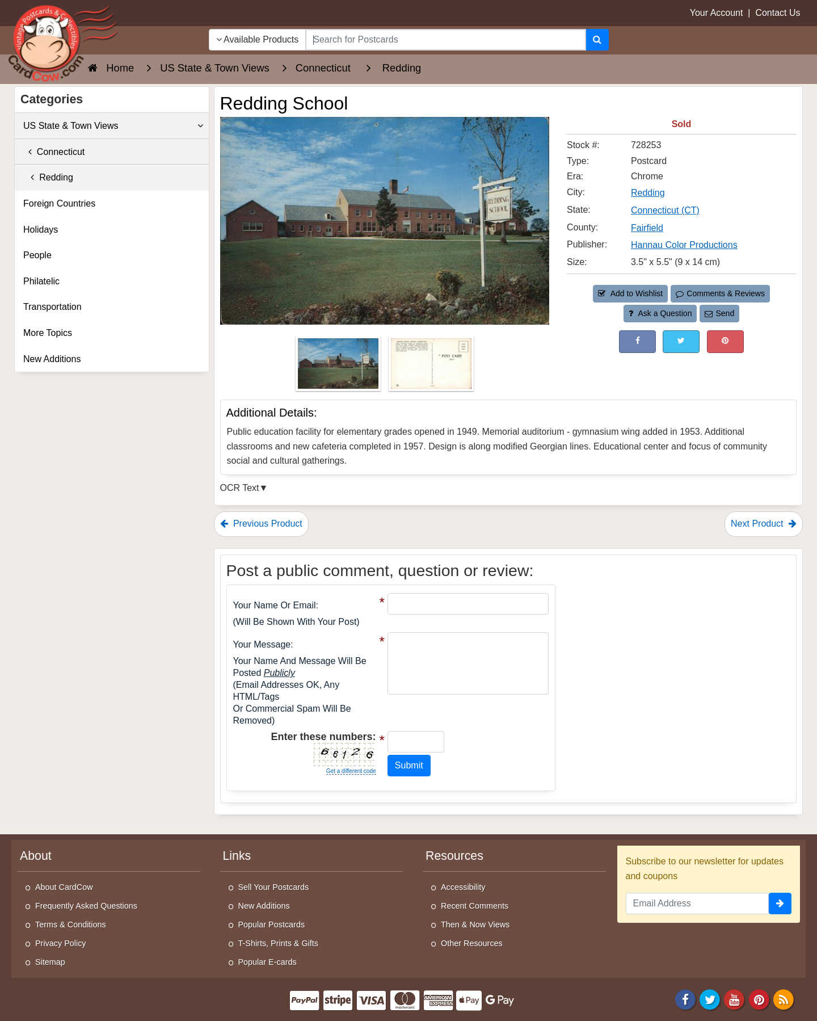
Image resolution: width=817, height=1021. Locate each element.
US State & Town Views (113, 126)
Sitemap (50, 962)
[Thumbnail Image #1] (339, 367)
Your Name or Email (274, 605)
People (37, 255)
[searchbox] (445, 40)
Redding (48, 177)
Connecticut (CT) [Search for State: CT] (665, 210)
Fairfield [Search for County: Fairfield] (647, 228)
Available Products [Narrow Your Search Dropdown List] (257, 39)
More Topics (47, 333)
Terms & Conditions (70, 924)
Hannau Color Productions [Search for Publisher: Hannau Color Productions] (684, 245)
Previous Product (261, 523)
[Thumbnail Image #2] (431, 367)
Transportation (52, 307)
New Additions (52, 359)
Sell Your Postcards (273, 887)
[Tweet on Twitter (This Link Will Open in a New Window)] (681, 341)
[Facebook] (685, 998)
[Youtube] (735, 998)
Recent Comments (474, 905)
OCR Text (239, 488)
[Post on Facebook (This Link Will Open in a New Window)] (637, 341)
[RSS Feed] (783, 998)
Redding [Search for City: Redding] (648, 193)
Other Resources (472, 943)
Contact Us (777, 13)
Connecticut (54, 152)
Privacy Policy (60, 943)
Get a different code (351, 771)
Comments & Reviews (720, 293)
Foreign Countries (59, 203)
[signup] (780, 903)
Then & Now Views (475, 924)
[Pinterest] (759, 998)
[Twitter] (710, 998)
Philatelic (41, 281)
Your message (262, 644)
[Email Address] (697, 903)
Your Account (716, 13)
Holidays (40, 229)
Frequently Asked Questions (86, 905)
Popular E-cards (267, 962)
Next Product (764, 523)
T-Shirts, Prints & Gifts (278, 943)
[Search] (597, 40)
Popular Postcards (271, 924)
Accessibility (463, 887)
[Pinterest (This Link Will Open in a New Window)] (725, 341)
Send (719, 313)
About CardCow (64, 887)
